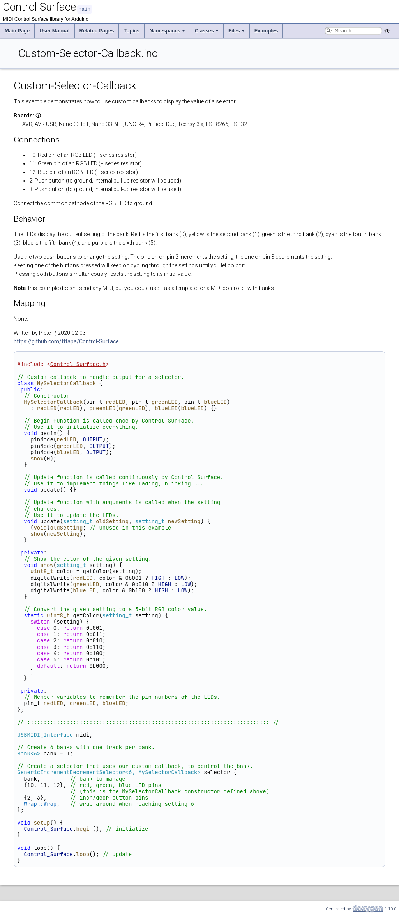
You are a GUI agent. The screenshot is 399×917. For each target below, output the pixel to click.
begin (84, 828)
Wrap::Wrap (40, 803)
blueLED (215, 401)
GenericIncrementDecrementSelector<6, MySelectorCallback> (108, 771)
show (37, 458)
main (84, 8)
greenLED (165, 401)
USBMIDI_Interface (45, 734)
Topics (131, 30)
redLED (115, 401)
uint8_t (41, 570)
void (40, 527)
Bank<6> (28, 753)
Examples (266, 30)
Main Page (17, 30)
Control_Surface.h (78, 363)
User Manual (54, 30)
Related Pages (96, 30)
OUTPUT (92, 439)
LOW (179, 577)
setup (42, 822)
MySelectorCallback (66, 382)
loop (83, 853)
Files (236, 30)
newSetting (184, 520)
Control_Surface (48, 828)
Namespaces (167, 30)
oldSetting (112, 520)
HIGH (158, 577)
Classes (207, 30)
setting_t (78, 520)
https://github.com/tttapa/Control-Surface (66, 341)
